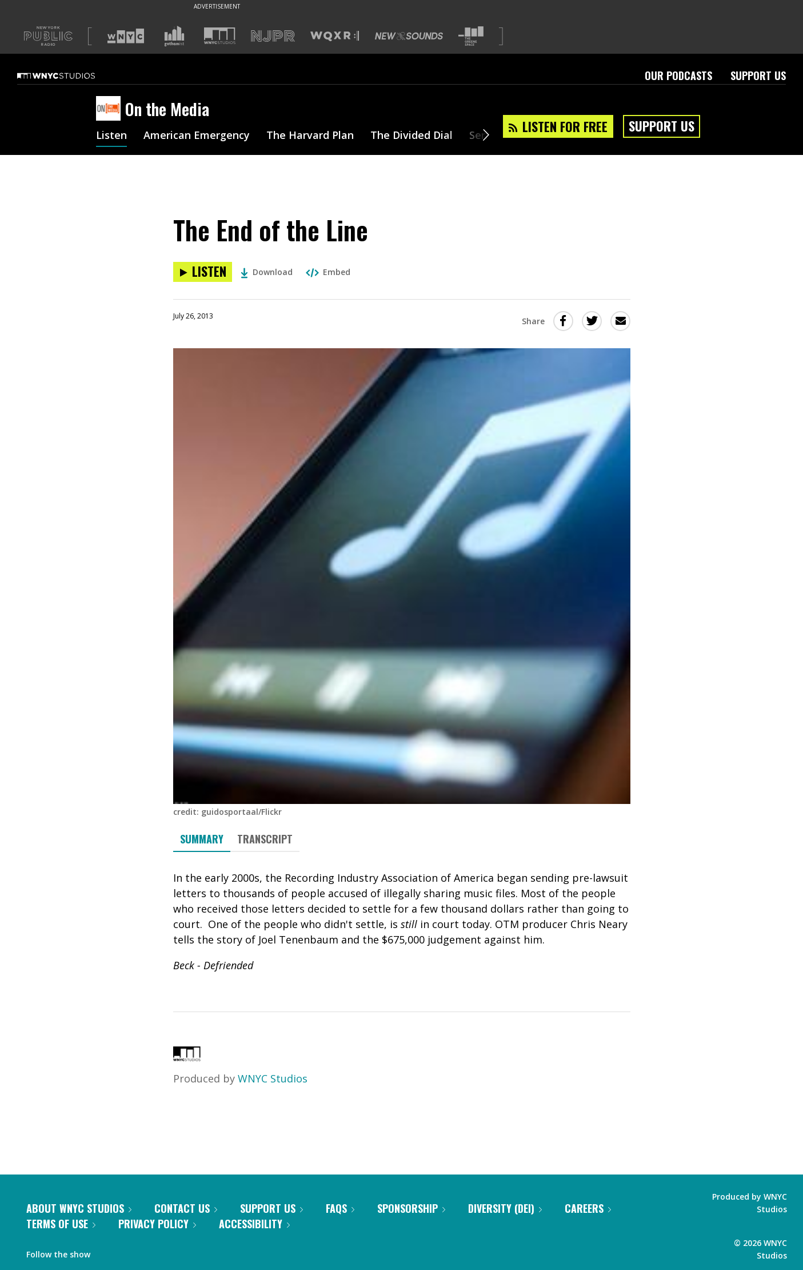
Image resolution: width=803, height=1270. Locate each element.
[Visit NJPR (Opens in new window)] (273, 36)
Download (267, 271)
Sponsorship (411, 1208)
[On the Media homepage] (110, 109)
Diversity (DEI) (505, 1208)
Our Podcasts (678, 75)
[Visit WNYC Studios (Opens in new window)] (219, 35)
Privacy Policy (157, 1223)
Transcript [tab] (265, 838)
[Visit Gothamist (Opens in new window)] (174, 36)
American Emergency (196, 136)
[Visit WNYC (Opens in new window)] (125, 36)
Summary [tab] (201, 838)
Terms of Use (60, 1223)
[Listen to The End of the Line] (202, 272)
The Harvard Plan (310, 136)
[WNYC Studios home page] (70, 75)
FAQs (340, 1208)
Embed (328, 271)
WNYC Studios (272, 1078)
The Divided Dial (411, 136)
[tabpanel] (401, 921)
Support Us (758, 75)
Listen (111, 136)
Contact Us (185, 1208)
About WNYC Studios (78, 1208)
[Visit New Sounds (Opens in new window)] (409, 36)
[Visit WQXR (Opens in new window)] (334, 36)
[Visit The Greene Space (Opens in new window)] (471, 36)
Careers (588, 1208)
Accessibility (254, 1223)
